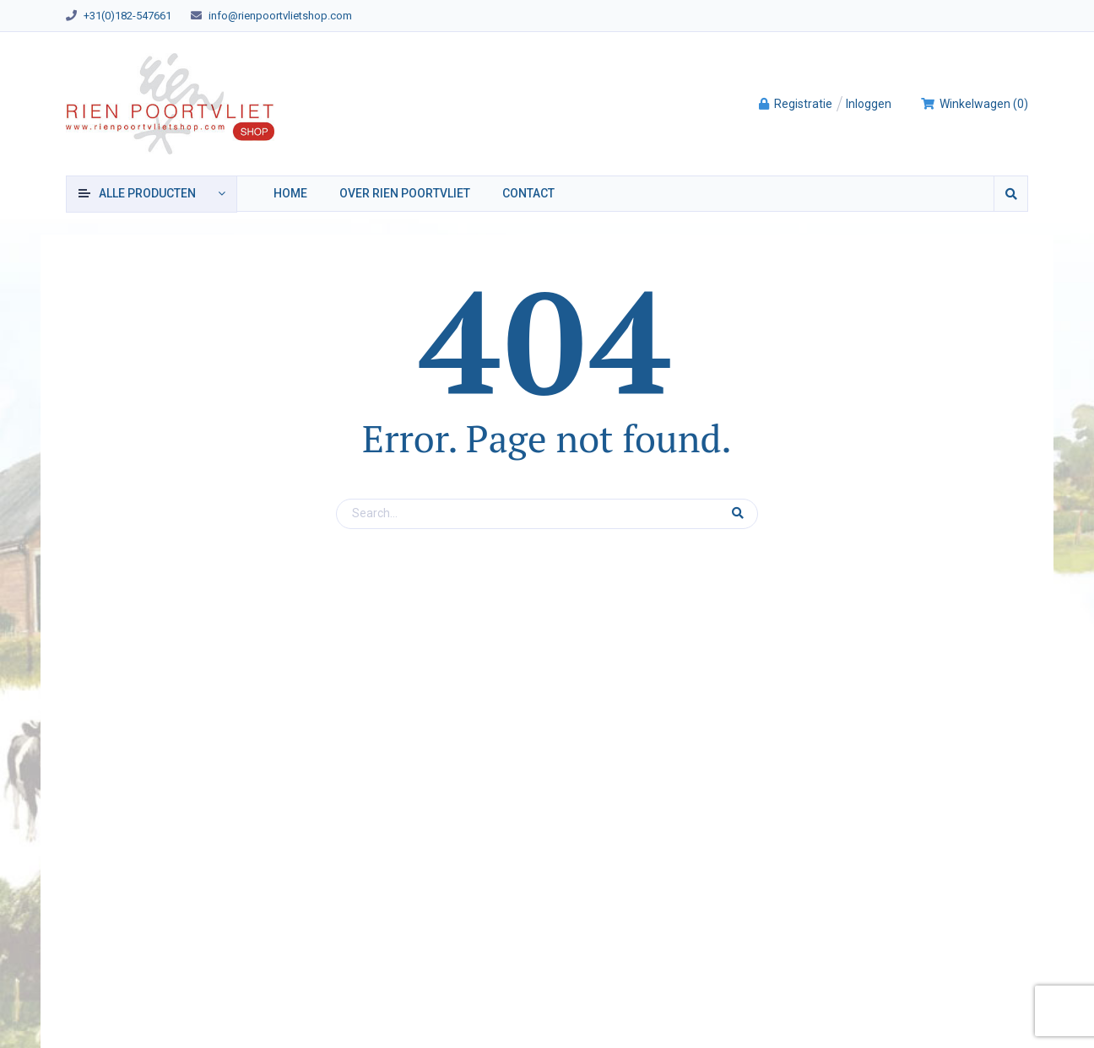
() (974, 104)
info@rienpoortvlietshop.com (280, 15)
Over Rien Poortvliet (404, 193)
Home (290, 193)
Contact (528, 193)
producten (147, 193)
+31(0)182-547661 (127, 15)
